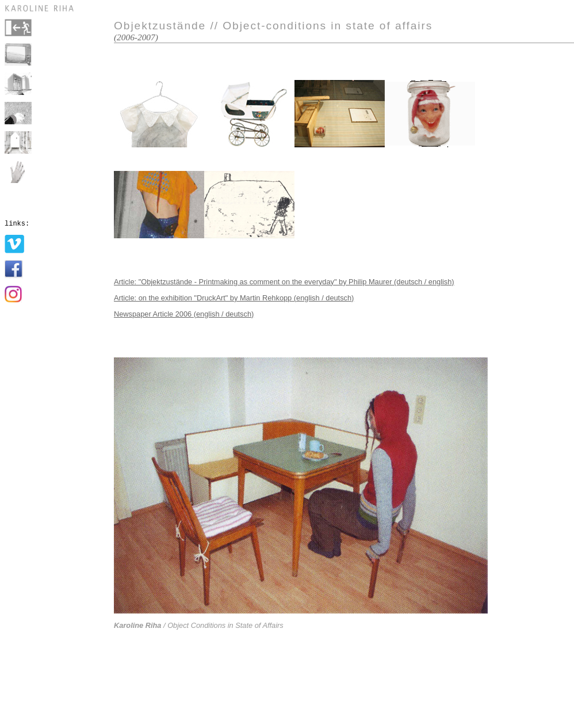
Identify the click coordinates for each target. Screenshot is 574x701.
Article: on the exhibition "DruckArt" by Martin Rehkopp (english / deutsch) (234, 298)
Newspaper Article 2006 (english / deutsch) (184, 314)
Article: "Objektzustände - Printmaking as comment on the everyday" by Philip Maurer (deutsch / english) (284, 281)
